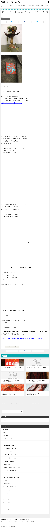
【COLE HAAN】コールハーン (9, 448)
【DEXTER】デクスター (8, 451)
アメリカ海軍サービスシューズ (9, 486)
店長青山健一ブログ (5, 19)
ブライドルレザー (6, 496)
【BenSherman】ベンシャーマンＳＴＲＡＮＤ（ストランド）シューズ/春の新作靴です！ (37, 368)
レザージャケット (6, 499)
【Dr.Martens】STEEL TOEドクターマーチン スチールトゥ (37, 403)
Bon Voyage (5, 429)
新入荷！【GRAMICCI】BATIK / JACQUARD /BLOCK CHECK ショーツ (11, 381)
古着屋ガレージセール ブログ (11, 2)
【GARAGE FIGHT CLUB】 (9, 461)
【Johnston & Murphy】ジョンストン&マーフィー (13, 467)
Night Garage (5, 435)
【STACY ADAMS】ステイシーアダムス (11, 477)
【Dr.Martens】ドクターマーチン (10, 454)
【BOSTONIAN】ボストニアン (9, 445)
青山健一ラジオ (6, 509)
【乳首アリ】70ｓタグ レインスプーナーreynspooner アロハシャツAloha (10, 394)
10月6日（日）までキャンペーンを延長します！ (11, 367)
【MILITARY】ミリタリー (8, 474)
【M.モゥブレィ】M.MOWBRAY (9, 470)
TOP (9, 519)
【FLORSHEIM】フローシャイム (10, 458)
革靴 (4, 512)
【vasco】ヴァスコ (7, 483)
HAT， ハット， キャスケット (12, 346)
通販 (4, 506)
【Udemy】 (5, 480)
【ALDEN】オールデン (8, 438)
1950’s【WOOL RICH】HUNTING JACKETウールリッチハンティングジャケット (37, 381)
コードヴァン (5, 493)
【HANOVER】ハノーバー (8, 464)
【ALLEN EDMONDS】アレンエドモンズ (11, 442)
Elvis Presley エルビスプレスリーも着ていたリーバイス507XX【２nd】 (13, 403)
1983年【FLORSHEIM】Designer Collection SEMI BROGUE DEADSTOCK (37, 394)
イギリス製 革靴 (6, 490)
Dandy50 (4, 432)
